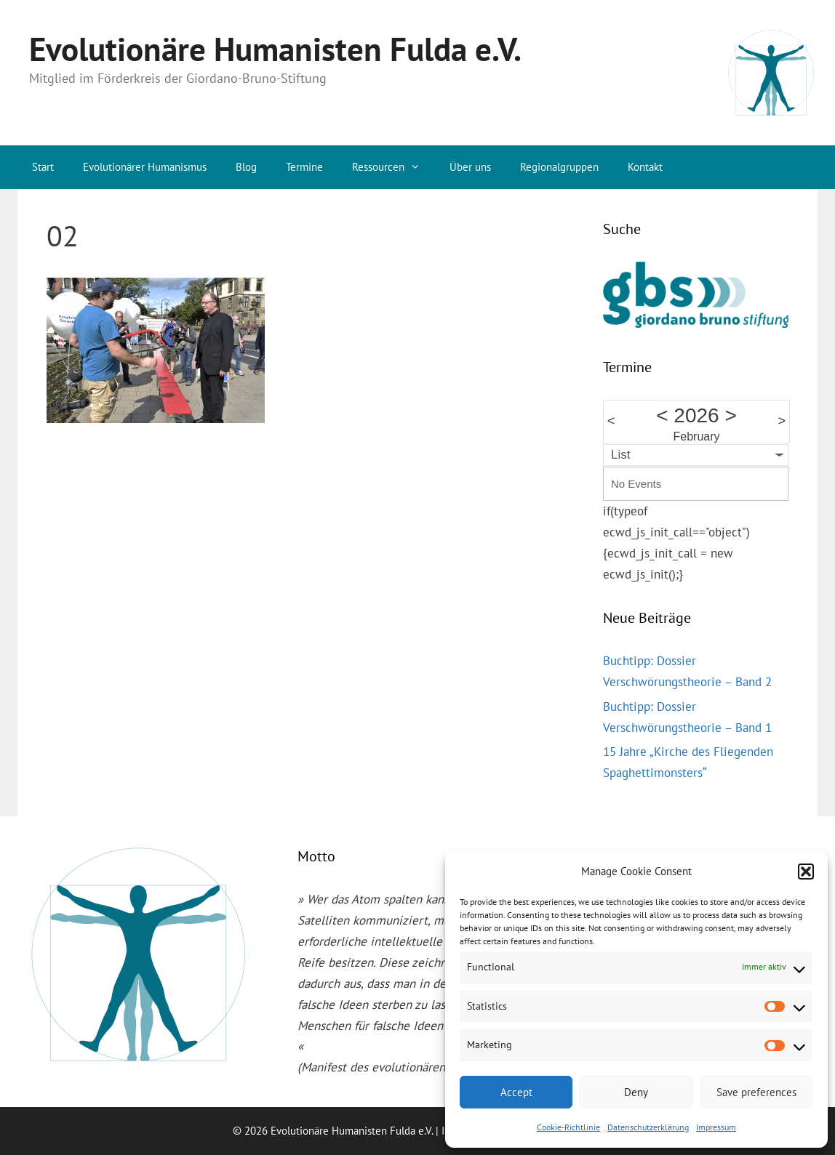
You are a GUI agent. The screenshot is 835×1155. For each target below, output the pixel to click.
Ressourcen (393, 167)
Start (43, 167)
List (620, 455)
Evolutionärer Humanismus (145, 167)
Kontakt (645, 167)
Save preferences (756, 1092)
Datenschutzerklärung (648, 1127)
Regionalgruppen (559, 167)
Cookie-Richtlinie (568, 1127)
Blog (246, 167)
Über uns (470, 167)
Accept (516, 1092)
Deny (636, 1092)
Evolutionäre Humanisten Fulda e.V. (275, 49)
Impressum (716, 1127)
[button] (806, 871)
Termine (304, 167)
